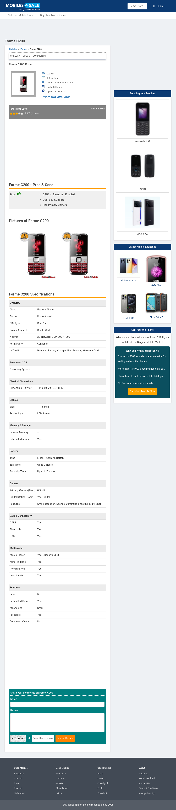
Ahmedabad (62, 788)
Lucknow (60, 778)
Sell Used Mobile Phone (20, 15)
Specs (26, 55)
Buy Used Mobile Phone (53, 15)
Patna (100, 773)
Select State (137, 6)
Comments (39, 55)
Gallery (15, 55)
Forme (23, 49)
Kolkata (59, 783)
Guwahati (102, 793)
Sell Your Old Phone (142, 330)
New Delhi (61, 773)
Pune (16, 783)
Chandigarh (102, 783)
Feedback (150, 778)
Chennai (18, 788)
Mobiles (13, 49)
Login (159, 6)
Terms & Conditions (148, 788)
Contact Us (144, 783)
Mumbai (18, 778)
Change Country (147, 793)
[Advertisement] (88, 28)
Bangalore (19, 773)
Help (141, 778)
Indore (100, 778)
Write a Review (98, 108)
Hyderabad (19, 793)
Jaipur (59, 793)
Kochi (100, 788)
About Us (143, 773)
